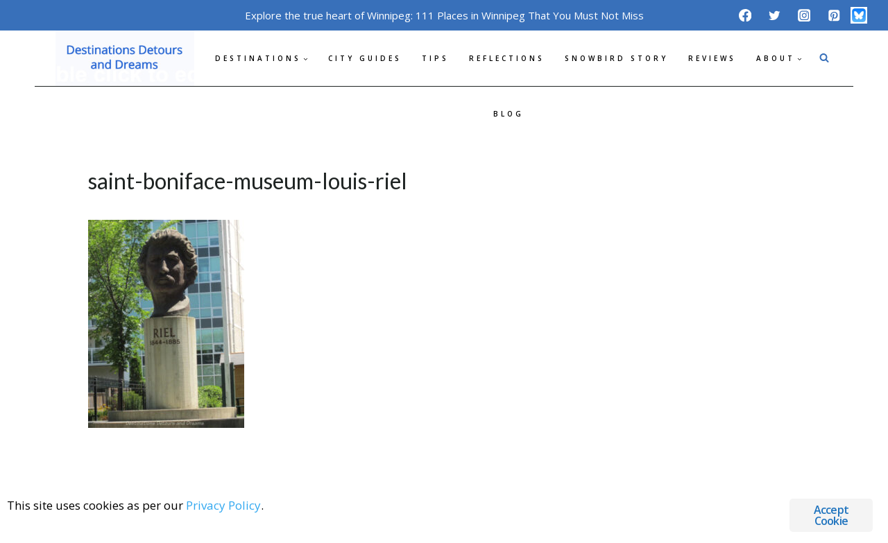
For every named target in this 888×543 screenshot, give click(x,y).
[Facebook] (745, 15)
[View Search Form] (824, 58)
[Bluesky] (859, 15)
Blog (508, 114)
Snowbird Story (616, 58)
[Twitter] (774, 15)
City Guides (365, 58)
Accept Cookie (831, 515)
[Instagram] (804, 15)
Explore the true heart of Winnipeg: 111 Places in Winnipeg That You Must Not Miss (444, 15)
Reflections (507, 58)
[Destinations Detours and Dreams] (125, 58)
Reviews (712, 58)
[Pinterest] (833, 15)
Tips (435, 58)
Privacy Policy (223, 505)
